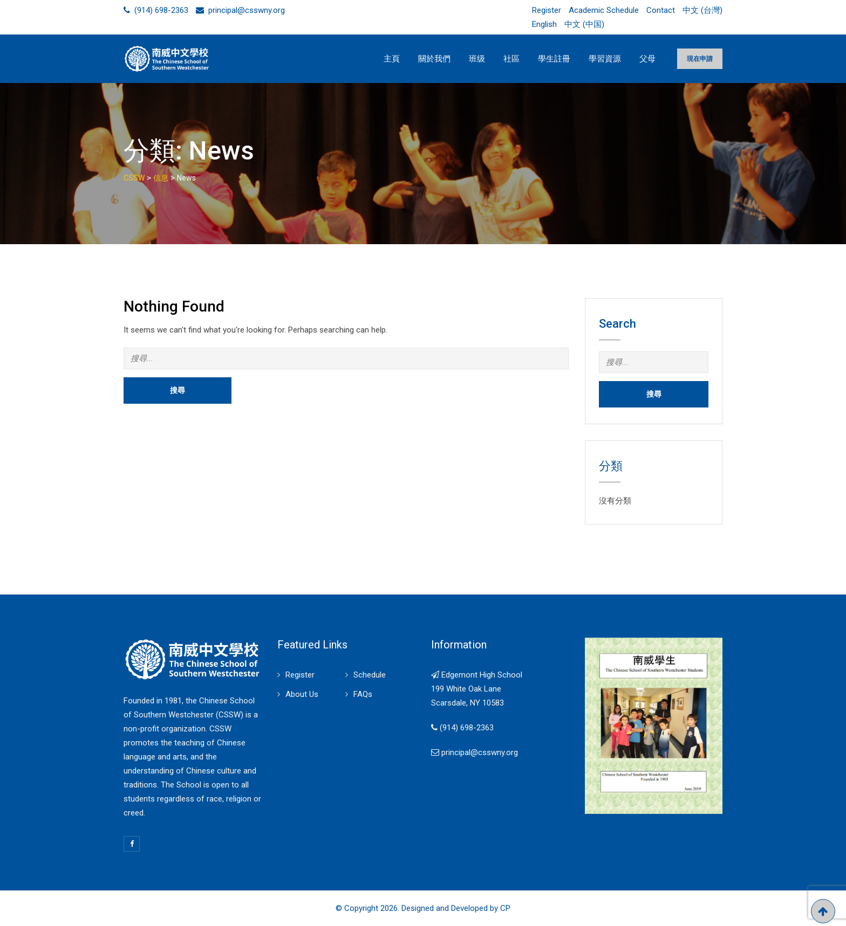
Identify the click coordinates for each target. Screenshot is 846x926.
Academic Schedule (604, 10)
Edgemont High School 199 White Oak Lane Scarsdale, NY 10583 (476, 689)
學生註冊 (554, 59)
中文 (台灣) (702, 10)
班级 (477, 59)
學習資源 (605, 59)
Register (546, 10)
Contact (660, 10)
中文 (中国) (584, 24)
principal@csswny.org (246, 10)
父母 (647, 59)
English (544, 24)
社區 (511, 59)
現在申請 (700, 59)
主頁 (392, 59)
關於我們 (434, 59)
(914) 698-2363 (161, 10)
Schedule (369, 675)
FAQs (362, 694)
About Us (301, 694)
